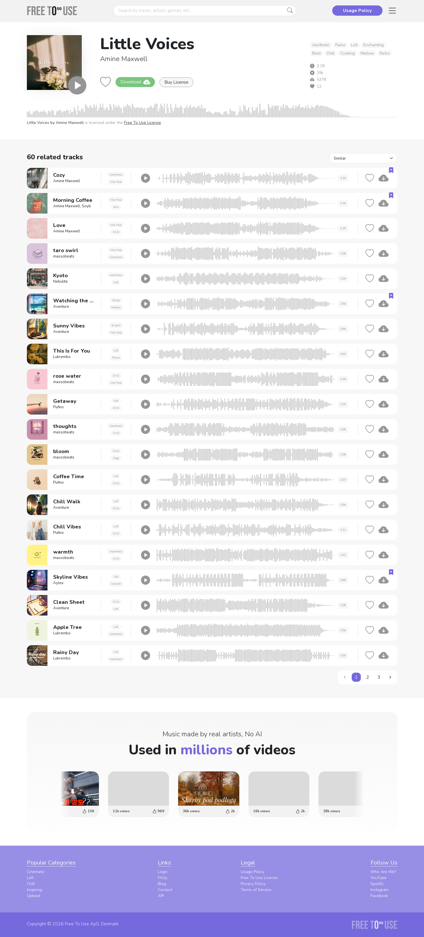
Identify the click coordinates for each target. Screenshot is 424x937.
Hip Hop (116, 182)
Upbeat (33, 895)
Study (116, 300)
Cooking (347, 53)
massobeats (63, 256)
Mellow (367, 53)
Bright (116, 325)
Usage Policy (252, 871)
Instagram (380, 889)
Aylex (58, 583)
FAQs (163, 877)
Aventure (61, 306)
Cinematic (36, 871)
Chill (331, 53)
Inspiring (34, 889)
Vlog (116, 458)
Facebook (379, 895)
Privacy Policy (253, 883)
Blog (162, 883)
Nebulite (60, 281)
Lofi (354, 45)
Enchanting (373, 45)
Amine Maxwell (124, 58)
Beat (316, 53)
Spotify (377, 883)
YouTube (379, 877)
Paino (340, 45)
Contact (165, 889)
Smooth (116, 584)
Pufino (58, 407)
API (161, 895)
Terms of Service (256, 889)
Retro (385, 53)
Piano (116, 357)
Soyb (86, 206)
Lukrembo (62, 356)
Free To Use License (142, 122)
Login (163, 871)
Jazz (116, 207)
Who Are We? (383, 871)
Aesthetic (321, 45)
